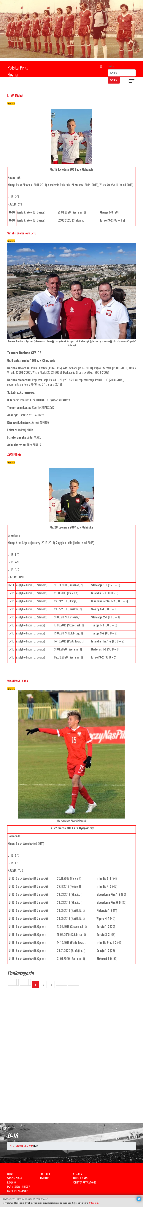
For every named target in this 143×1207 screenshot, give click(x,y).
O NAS (10, 1174)
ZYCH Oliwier (15, 454)
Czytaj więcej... (94, 1202)
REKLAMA (11, 1182)
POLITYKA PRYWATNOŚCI (84, 1182)
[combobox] (122, 72)
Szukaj (111, 66)
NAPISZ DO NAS (80, 1178)
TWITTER (44, 1178)
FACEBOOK (45, 1174)
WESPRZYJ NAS (14, 1178)
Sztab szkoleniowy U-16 (21, 233)
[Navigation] (132, 81)
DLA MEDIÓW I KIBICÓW (18, 1186)
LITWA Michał (15, 95)
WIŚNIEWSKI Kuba (17, 681)
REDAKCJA (77, 1174)
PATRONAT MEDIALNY (17, 1190)
